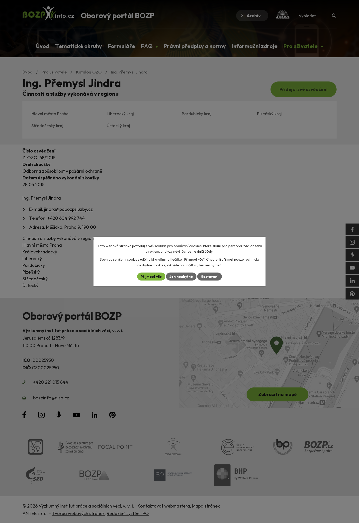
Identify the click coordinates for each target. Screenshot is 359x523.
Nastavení (209, 276)
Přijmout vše (151, 276)
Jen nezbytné (181, 276)
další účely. (205, 251)
